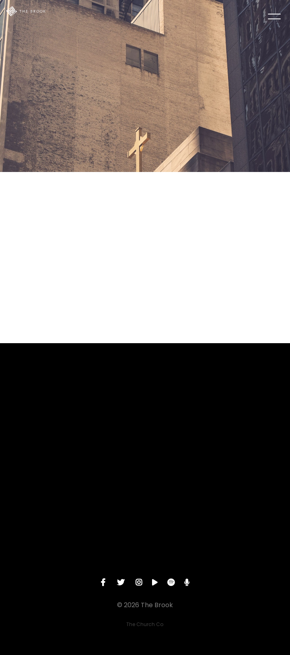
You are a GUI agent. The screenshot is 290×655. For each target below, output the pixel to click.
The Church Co (144, 624)
